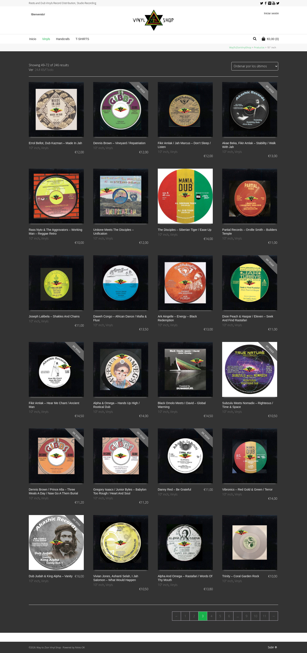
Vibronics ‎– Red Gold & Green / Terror (247, 489)
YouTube (273, 3)
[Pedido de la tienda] (254, 66)
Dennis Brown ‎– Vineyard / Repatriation (119, 143)
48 (42, 70)
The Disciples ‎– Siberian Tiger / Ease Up (184, 229)
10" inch (34, 148)
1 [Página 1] (185, 616)
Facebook (265, 3)
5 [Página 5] (220, 616)
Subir (272, 647)
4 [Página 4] (211, 616)
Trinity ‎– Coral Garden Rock (240, 576)
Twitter (261, 3)
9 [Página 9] (246, 616)
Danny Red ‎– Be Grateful (174, 489)
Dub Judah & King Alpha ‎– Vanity (50, 576)
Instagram (269, 3)
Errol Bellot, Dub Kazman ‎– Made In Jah (55, 143)
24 (36, 70)
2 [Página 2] (194, 616)
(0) (270, 39)
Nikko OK (80, 647)
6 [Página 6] (229, 616)
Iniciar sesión (271, 13)
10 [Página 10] (255, 616)
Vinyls (45, 148)
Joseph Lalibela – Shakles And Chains (54, 316)
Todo (50, 70)
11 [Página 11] (264, 616)
